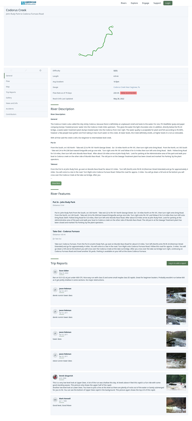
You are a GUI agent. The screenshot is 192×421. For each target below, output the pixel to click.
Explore (134, 3)
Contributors (11, 114)
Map (8, 86)
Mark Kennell (65, 398)
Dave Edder (64, 270)
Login (167, 3)
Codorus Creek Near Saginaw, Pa (127, 87)
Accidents (10, 109)
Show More (56, 183)
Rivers (123, 3)
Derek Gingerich (66, 376)
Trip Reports (11, 92)
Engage (145, 3)
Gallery (9, 98)
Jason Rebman (65, 288)
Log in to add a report (177, 263)
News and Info (12, 103)
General (9, 75)
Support (157, 3)
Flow (8, 81)
